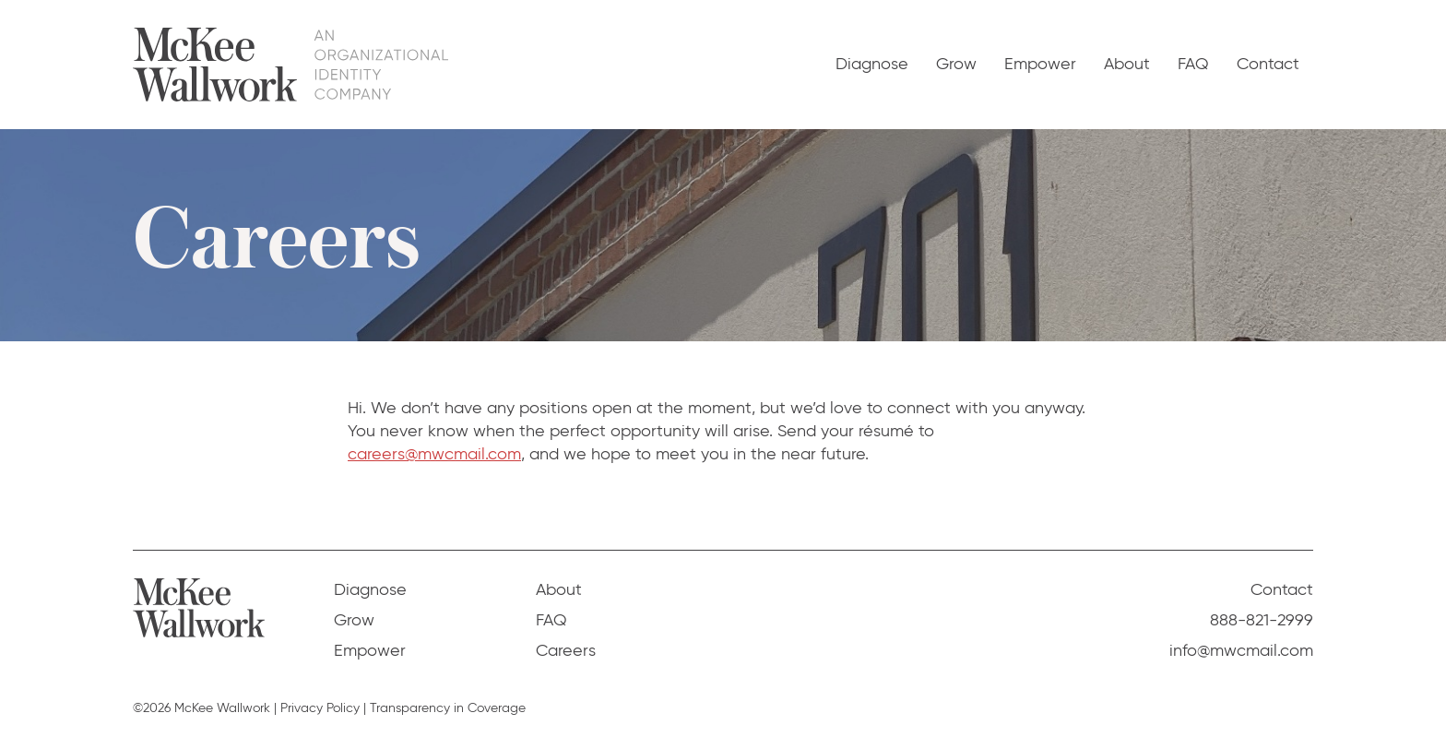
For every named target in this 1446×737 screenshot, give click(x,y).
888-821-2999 (1261, 620)
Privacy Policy (320, 708)
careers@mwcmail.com (434, 454)
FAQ (1193, 63)
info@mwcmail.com (1241, 650)
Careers (566, 650)
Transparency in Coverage (448, 708)
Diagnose (872, 63)
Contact (1268, 63)
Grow (956, 63)
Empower (1040, 63)
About (1127, 63)
